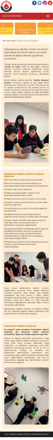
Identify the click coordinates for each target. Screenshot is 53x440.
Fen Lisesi (11, 41)
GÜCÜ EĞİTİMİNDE (12, 16)
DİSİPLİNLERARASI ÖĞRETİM (25, 28)
